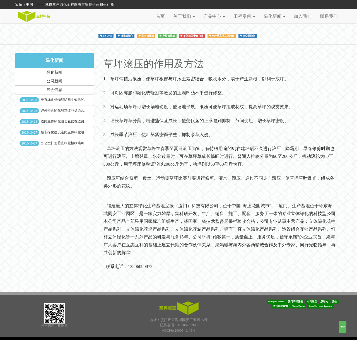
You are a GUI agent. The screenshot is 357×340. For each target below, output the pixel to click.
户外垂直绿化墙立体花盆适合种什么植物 (71, 110)
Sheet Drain (298, 306)
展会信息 (54, 90)
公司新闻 (54, 81)
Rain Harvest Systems (320, 306)
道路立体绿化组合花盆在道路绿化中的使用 (72, 121)
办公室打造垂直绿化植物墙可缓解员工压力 (72, 143)
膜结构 (324, 301)
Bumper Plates (276, 301)
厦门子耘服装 (295, 301)
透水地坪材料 (280, 306)
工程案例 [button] (244, 16)
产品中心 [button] (214, 16)
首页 (160, 16)
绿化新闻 (54, 60)
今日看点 (312, 301)
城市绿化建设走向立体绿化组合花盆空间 (71, 132)
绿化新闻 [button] (274, 16)
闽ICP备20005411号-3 (178, 330)
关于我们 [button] (184, 16)
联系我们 (329, 16)
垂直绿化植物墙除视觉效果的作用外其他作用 (74, 100)
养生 (334, 301)
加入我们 (303, 16)
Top (343, 326)
